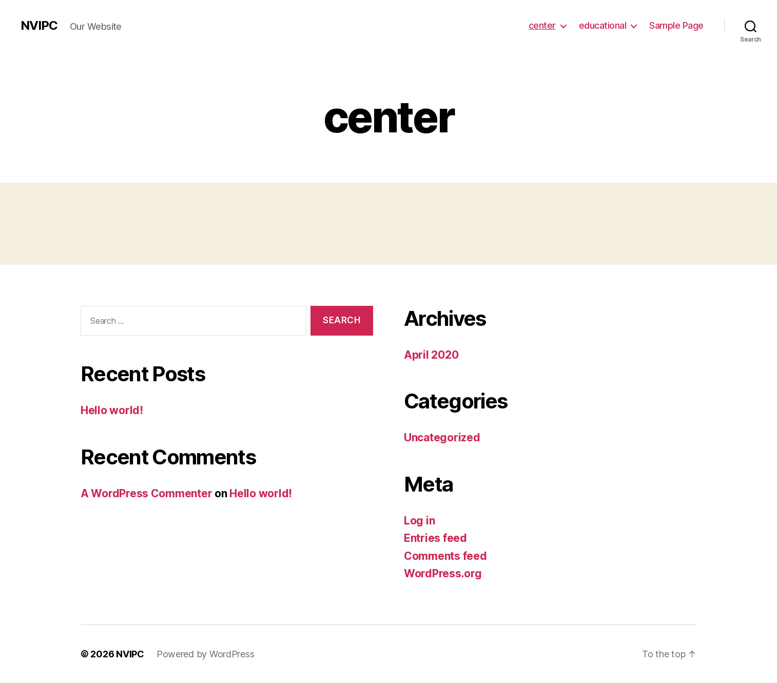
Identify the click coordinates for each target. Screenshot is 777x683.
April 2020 (431, 354)
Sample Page (676, 25)
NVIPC (39, 25)
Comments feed (445, 556)
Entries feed (435, 538)
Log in (419, 520)
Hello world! (112, 410)
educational (603, 25)
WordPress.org (443, 573)
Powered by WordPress (206, 654)
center (542, 25)
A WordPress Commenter (146, 493)
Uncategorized (442, 437)
